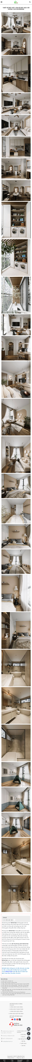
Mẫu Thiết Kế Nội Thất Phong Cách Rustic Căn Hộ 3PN (15, 984)
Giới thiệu (23, 1034)
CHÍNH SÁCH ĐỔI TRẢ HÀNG (16, 1013)
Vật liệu (23, 1041)
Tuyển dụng (23, 1043)
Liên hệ (23, 1045)
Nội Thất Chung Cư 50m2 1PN (9, 982)
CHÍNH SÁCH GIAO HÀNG (16, 1007)
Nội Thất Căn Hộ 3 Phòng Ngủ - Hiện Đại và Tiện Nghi (15, 985)
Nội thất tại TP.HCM (23, 1039)
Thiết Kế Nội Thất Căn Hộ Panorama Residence (13, 992)
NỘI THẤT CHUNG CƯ (7, 981)
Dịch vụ (23, 1036)
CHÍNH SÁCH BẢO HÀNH (16, 1011)
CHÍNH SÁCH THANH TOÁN (16, 1009)
